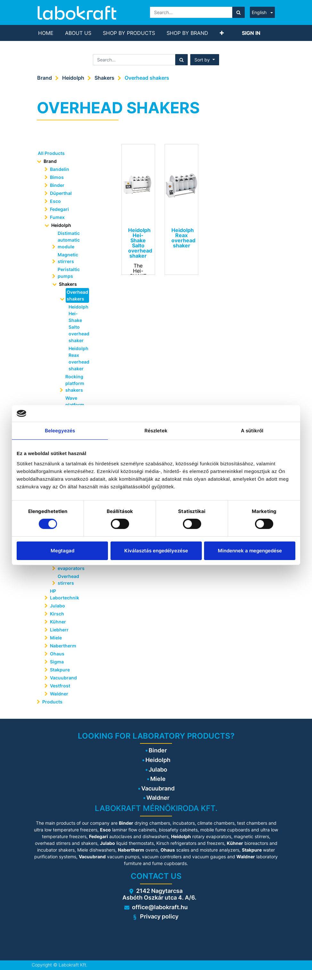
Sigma (57, 661)
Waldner (59, 693)
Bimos (57, 177)
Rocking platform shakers (74, 383)
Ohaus (57, 653)
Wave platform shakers (74, 404)
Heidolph (73, 78)
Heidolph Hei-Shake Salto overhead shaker (77, 323)
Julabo (57, 605)
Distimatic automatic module (69, 239)
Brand (44, 78)
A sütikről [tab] (252, 431)
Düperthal (61, 193)
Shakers (104, 78)
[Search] (238, 12)
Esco (55, 201)
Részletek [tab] (156, 431)
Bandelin (59, 169)
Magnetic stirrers (68, 258)
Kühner (58, 621)
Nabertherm (63, 645)
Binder (57, 185)
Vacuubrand (63, 677)
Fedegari (59, 209)
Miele (56, 637)
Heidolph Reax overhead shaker (77, 358)
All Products (51, 153)
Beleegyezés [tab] (60, 431)
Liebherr (59, 629)
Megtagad (62, 551)
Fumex (57, 217)
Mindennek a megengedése (250, 551)
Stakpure (60, 669)
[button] (221, 33)
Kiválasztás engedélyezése (156, 551)
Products (52, 701)
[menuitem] (46, 33)
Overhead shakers (147, 78)
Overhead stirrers (68, 579)
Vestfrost (60, 685)
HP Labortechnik (64, 594)
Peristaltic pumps (69, 273)
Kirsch (57, 613)
